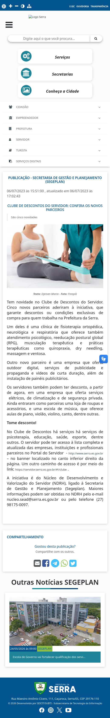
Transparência (99, 6)
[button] (12, 619)
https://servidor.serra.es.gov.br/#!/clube (41, 469)
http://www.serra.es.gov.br (85, 453)
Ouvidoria (82, 6)
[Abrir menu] (9, 24)
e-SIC (72, 6)
